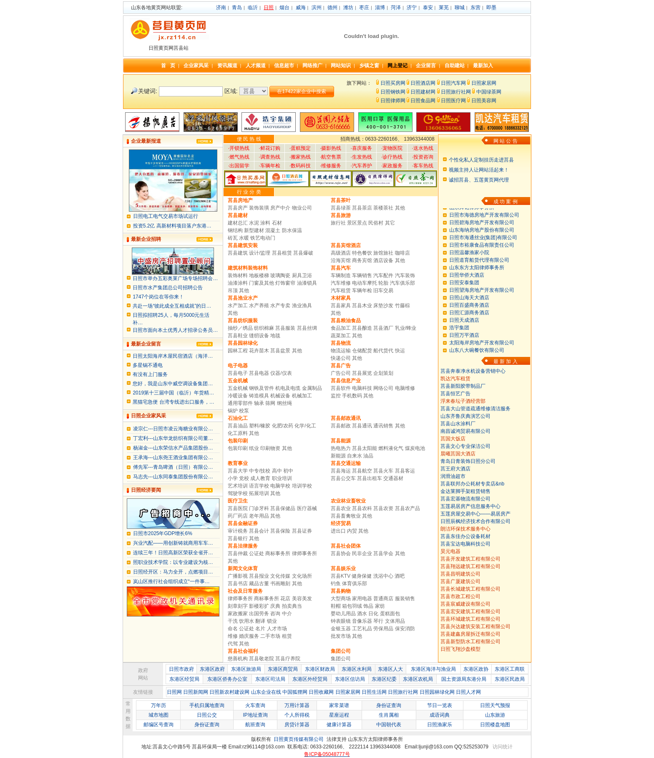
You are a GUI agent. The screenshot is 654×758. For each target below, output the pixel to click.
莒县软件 (341, 388)
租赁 (287, 636)
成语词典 (440, 715)
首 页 (168, 65)
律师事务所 (304, 553)
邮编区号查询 (158, 725)
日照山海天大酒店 (469, 306)
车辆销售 (362, 275)
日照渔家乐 (439, 725)
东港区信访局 (350, 679)
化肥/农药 (282, 426)
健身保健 (362, 576)
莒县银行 (238, 538)
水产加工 (238, 305)
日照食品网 (422, 101)
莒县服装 (285, 328)
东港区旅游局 (246, 669)
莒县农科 (362, 508)
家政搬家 (238, 614)
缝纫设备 (259, 336)
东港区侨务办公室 (227, 679)
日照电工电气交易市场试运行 (165, 216)
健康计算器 (339, 725)
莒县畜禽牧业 (346, 516)
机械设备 (280, 396)
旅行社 (338, 223)
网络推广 (312, 65)
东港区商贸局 (283, 669)
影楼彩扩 (259, 606)
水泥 (254, 223)
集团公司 (341, 659)
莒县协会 (341, 553)
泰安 (428, 7)
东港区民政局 (510, 679)
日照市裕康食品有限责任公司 (481, 254)
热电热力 (341, 448)
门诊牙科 (259, 508)
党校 (244, 478)
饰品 (368, 606)
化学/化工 (305, 426)
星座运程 (339, 715)
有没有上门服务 (150, 374)
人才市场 (277, 629)
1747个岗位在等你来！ (158, 297)
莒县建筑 (238, 253)
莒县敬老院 (262, 659)
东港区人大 (390, 669)
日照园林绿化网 (437, 692)
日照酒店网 (422, 83)
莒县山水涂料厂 (457, 424)
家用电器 (362, 598)
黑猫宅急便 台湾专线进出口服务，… (173, 402)
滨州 (317, 7)
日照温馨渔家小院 (469, 261)
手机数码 (352, 396)
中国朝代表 (388, 725)
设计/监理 (259, 253)
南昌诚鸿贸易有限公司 (465, 431)
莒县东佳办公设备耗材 (465, 536)
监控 (336, 396)
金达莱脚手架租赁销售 (465, 491)
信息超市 (284, 65)
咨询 (275, 614)
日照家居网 (483, 83)
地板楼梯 (259, 275)
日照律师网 (392, 101)
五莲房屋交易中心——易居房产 (475, 514)
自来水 (354, 456)
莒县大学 (238, 471)
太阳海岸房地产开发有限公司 (481, 351)
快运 (400, 351)
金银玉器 (341, 629)
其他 (400, 208)
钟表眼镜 (341, 621)
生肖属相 (389, 715)
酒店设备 (383, 260)
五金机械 (238, 388)
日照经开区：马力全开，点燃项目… (173, 572)
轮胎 (383, 283)
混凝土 (272, 230)
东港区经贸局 (184, 679)
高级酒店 (341, 253)
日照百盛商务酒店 (469, 314)
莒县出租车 (369, 478)
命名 (233, 629)
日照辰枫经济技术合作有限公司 (475, 521)
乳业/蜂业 (405, 328)
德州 (332, 7)
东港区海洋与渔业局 (433, 669)
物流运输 (341, 351)
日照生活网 (374, 692)
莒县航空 (362, 471)
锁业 (272, 621)
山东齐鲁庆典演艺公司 (465, 416)
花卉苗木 (259, 351)
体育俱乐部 (354, 583)
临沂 (253, 7)
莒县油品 (238, 426)
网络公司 (383, 388)
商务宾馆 (362, 260)
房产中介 (280, 208)
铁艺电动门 (262, 238)
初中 (288, 471)
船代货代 (383, 351)
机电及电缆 (287, 388)
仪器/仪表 (281, 373)
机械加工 (302, 396)
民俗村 (375, 223)
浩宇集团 (459, 336)
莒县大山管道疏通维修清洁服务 (475, 409)
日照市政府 (181, 669)
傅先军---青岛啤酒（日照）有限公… (173, 467)
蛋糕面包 (390, 614)
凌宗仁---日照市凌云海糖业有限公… (173, 429)
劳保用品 (383, 629)
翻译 (260, 621)
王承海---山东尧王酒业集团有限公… (173, 457)
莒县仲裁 (238, 553)
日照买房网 (392, 83)
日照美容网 (483, 101)
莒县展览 (362, 373)
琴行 (378, 621)
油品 (368, 456)
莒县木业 (362, 305)
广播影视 (238, 576)
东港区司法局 (270, 679)
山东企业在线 (266, 692)
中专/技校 (259, 471)
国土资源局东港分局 (463, 679)
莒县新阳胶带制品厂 (462, 386)
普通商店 (383, 598)
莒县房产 (238, 208)
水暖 (244, 238)
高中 (277, 471)
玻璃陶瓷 (280, 275)
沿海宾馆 (341, 260)
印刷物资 (270, 448)
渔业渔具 (302, 305)
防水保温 (292, 230)
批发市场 (341, 636)
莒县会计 (259, 531)
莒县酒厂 (384, 328)
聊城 (460, 7)
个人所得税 (296, 715)
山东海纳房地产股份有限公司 (481, 239)
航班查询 (255, 725)
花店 (285, 598)
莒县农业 (341, 508)
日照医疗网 (453, 101)
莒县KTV (340, 576)
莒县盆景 (280, 351)
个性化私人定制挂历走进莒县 (481, 160)
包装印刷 (238, 448)
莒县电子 (238, 373)
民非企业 (362, 553)
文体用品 (395, 621)
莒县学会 (384, 553)
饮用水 (246, 621)
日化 (373, 614)
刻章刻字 (238, 606)
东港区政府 (212, 669)
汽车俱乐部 (402, 283)
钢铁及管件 (261, 388)
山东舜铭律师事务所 (471, 216)
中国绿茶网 (488, 92)
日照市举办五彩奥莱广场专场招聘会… (175, 278)
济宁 (412, 7)
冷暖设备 (238, 396)
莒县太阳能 (364, 448)
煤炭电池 (415, 448)
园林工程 (238, 351)
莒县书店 (238, 583)
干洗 (233, 621)
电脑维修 (405, 388)
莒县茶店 (362, 208)
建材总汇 (238, 223)
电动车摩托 (364, 283)
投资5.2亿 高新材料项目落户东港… (172, 226)
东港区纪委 (384, 679)
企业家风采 (196, 65)
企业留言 (426, 65)
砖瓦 (233, 238)
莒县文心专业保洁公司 (465, 446)
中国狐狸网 (294, 692)
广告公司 (341, 373)
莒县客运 (405, 471)
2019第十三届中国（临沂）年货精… (173, 393)
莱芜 (444, 7)
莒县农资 (383, 508)
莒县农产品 (407, 508)
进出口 (338, 531)
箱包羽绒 (352, 606)
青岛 (237, 7)
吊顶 (233, 290)
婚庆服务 (249, 636)
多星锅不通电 (148, 365)
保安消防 (405, 629)
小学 (233, 478)
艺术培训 (238, 486)
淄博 (380, 7)
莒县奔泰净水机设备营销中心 (473, 371)
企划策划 (383, 373)
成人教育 (260, 478)
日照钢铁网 (392, 92)
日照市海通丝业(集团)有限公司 (483, 246)
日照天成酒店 (464, 329)
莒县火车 (383, 471)
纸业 (254, 448)
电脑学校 (280, 486)
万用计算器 (296, 705)
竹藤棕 (402, 305)
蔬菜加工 (341, 336)
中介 (287, 614)
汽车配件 (383, 275)
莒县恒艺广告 (455, 394)
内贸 (352, 531)
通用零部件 (240, 403)
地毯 (275, 336)
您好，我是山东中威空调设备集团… (173, 384)
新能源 (338, 456)
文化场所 (302, 576)
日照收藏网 (321, 692)
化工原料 (238, 433)
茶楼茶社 (383, 208)
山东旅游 (495, 715)
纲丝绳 (284, 403)
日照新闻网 (195, 692)
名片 (261, 629)
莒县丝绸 (307, 328)
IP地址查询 (255, 715)
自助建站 (455, 65)
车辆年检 (362, 290)
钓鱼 (336, 583)
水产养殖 (259, 305)
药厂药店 (238, 516)
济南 (221, 7)
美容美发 (302, 598)
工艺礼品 (362, 629)
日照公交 (207, 715)
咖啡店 (402, 253)
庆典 (275, 606)
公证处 (257, 553)
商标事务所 (278, 553)
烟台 (284, 7)
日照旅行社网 (456, 92)
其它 (390, 223)
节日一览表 (439, 705)
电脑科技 (362, 388)
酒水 (362, 614)
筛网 (270, 403)
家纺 (380, 606)
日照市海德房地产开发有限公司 (484, 224)
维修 (233, 636)
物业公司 (302, 208)
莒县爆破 (303, 253)
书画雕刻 (280, 583)
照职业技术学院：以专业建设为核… (173, 562)
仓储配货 (362, 351)
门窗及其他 (261, 283)
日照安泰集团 (464, 291)
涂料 (265, 223)
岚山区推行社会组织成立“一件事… (171, 581)
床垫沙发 (383, 305)
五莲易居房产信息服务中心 (470, 506)
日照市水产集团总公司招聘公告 (168, 288)
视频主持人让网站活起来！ (479, 170)
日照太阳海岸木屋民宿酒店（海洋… (173, 356)
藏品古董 (259, 583)
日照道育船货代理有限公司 (479, 269)
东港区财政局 (320, 669)
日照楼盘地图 (495, 725)
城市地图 (158, 715)
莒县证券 (302, 531)
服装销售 (405, 598)
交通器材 (393, 478)
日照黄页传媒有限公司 (299, 739)
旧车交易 (383, 290)
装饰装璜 (259, 208)
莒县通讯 (362, 426)
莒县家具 (341, 305)
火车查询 (255, 705)
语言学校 (259, 486)
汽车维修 (341, 283)
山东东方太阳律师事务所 (476, 276)
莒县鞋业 (238, 336)
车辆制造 (341, 275)
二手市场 (270, 636)
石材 (277, 223)
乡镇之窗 (369, 65)
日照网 (174, 692)
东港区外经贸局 (309, 679)
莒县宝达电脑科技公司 (465, 544)
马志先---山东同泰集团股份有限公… (173, 477)
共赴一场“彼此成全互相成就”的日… (172, 306)
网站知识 (341, 65)
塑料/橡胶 (259, 426)
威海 (301, 7)
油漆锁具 (307, 283)
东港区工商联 (510, 669)
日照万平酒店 (464, 344)
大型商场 (341, 598)
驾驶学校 (238, 493)
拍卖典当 (292, 606)
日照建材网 (422, 92)
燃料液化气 (390, 448)
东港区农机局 (418, 679)
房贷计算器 (296, 725)
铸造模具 (259, 396)
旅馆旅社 (383, 253)
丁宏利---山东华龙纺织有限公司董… (173, 438)
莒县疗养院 (287, 659)
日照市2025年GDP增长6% (162, 533)
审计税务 (238, 531)
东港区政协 (475, 669)
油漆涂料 (238, 283)
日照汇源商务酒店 (469, 321)
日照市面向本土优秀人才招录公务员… (175, 330)
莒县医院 (238, 508)
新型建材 (254, 230)
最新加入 (483, 65)
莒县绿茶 (341, 208)
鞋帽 (336, 606)
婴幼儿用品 (343, 614)
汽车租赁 (341, 290)
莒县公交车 (343, 478)
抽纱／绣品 (240, 328)
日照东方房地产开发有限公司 (481, 209)
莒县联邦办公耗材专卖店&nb (472, 484)
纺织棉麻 (264, 328)
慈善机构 (238, 659)
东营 (475, 7)
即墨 (491, 7)
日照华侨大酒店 (466, 284)
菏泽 (396, 7)
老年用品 (259, 516)
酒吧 (400, 576)
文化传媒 (280, 576)
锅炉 (233, 411)
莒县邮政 (341, 426)
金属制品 (312, 388)
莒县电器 (259, 373)
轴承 (259, 403)
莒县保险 (280, 531)
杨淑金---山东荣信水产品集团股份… (173, 448)
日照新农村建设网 (229, 692)
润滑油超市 (452, 476)
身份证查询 (388, 705)
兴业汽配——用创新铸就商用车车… (173, 543)
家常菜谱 (339, 705)
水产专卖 (280, 305)
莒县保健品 (282, 508)
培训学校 (302, 486)
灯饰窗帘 (285, 283)
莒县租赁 (282, 253)
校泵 (244, 411)
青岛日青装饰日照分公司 (468, 461)
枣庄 (364, 7)
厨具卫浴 (302, 275)
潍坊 (348, 7)
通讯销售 (383, 426)
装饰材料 (238, 275)
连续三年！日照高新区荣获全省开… (173, 553)
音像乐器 (362, 621)
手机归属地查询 (206, 705)
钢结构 (235, 230)
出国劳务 (259, 614)
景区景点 (357, 223)
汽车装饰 (405, 275)
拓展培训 (259, 493)
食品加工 (341, 328)
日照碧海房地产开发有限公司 (481, 231)
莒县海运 (341, 471)
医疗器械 (307, 508)
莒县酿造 (362, 328)
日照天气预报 (495, 705)
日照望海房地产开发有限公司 (481, 299)
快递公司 (341, 358)
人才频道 (256, 65)
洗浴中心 (383, 576)
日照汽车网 (453, 83)
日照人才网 (468, 692)
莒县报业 (259, 576)
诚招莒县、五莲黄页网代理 (479, 180)
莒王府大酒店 (455, 469)
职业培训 (282, 478)
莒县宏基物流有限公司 (465, 499)
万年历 (158, 705)
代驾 (233, 644)
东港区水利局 (357, 669)
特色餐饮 (362, 253)
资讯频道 (227, 65)
